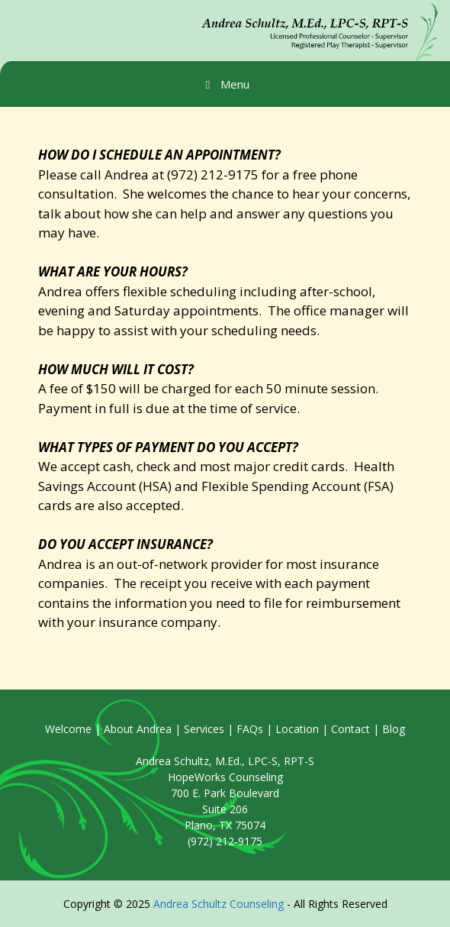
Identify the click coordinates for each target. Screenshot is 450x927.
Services (204, 729)
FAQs (249, 729)
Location (297, 729)
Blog (393, 729)
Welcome (68, 729)
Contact (350, 729)
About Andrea (138, 729)
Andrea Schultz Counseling (218, 903)
